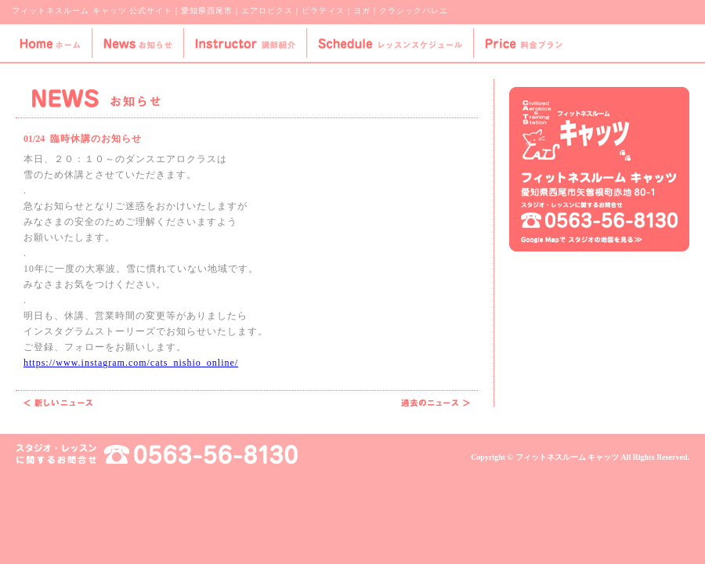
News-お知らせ (137, 43)
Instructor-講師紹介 (244, 43)
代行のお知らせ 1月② (435, 403)
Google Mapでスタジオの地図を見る (581, 240)
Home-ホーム (46, 43)
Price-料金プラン (523, 43)
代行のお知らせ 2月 (58, 403)
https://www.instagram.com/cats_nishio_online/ (131, 362)
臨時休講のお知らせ (96, 138)
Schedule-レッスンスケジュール (389, 43)
